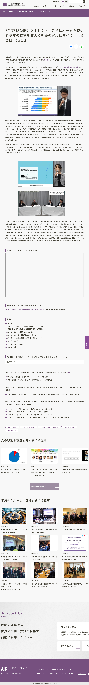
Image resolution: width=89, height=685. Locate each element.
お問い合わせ (55, 1)
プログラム (12, 362)
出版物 (54, 6)
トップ (3, 11)
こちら (46, 60)
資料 (69, 372)
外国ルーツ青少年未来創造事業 (68, 67)
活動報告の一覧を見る (38, 486)
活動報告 (62, 6)
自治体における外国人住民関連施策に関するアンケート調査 (25, 309)
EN (66, 1)
